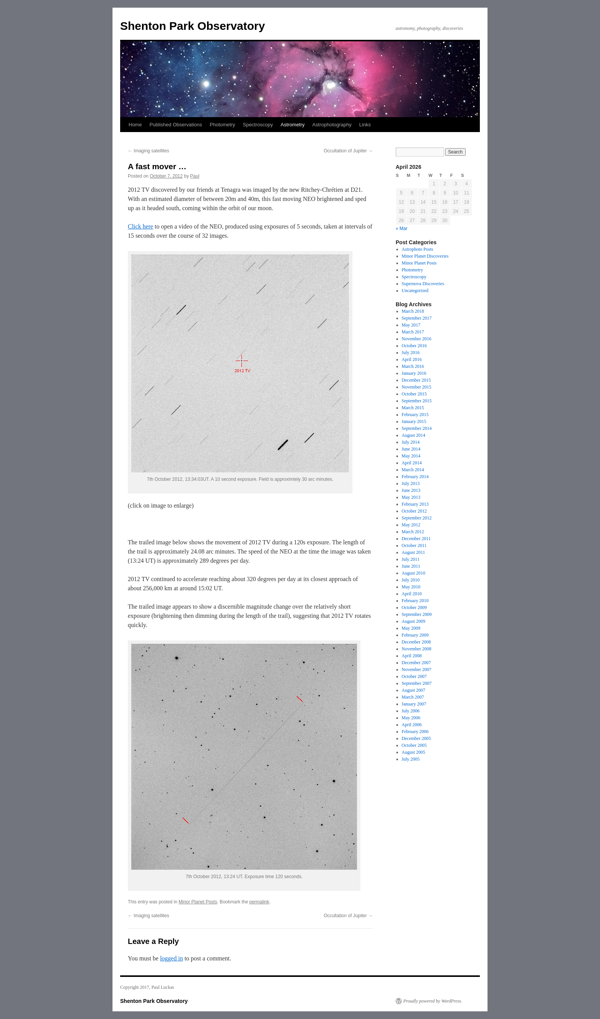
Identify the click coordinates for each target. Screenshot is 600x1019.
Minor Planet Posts (198, 902)
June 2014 (411, 449)
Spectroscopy (258, 124)
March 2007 (413, 697)
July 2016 (411, 352)
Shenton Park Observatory (192, 26)
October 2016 (414, 345)
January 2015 (414, 421)
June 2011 (411, 566)
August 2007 (414, 690)
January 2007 (414, 704)
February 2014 (415, 476)
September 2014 (417, 428)
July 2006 (411, 711)
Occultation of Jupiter (348, 151)
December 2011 (416, 538)
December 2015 (416, 380)
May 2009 (411, 628)
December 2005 (416, 738)
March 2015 (413, 407)
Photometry (222, 124)
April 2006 (412, 724)
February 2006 (415, 731)
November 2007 (417, 669)
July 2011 (411, 559)
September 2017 (417, 318)
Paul (194, 176)
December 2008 (416, 642)
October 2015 (414, 394)
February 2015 (415, 414)
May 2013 (411, 497)
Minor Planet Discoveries (425, 256)
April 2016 (412, 359)
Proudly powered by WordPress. (432, 1001)
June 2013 (411, 490)
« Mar (402, 228)
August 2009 (414, 621)
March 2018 (413, 311)
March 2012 (413, 531)
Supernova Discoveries (423, 283)
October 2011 (414, 545)
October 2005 (414, 745)
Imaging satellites (148, 151)
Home (135, 124)
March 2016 (413, 366)
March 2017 (413, 332)
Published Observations (176, 124)
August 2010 (414, 573)
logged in (171, 958)
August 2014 (414, 435)
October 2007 (414, 676)
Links (365, 124)
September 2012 (417, 518)
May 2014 (411, 456)
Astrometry (292, 124)
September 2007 (417, 683)
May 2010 (411, 587)
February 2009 (415, 635)
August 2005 (414, 752)
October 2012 (414, 511)
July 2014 (411, 442)
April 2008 (412, 655)
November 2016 (417, 338)
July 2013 (411, 483)
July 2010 (411, 580)
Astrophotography (332, 124)
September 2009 (417, 614)
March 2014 (413, 469)
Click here (140, 226)
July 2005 (411, 759)
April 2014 (412, 462)
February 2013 (415, 504)
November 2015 (417, 387)
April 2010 (412, 593)
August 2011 (413, 552)
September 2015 (417, 400)
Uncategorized (415, 290)
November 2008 (417, 649)
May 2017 (411, 325)
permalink (259, 902)
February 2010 (415, 600)
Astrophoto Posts (417, 249)
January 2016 (414, 373)
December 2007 (416, 662)
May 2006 (411, 717)
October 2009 (414, 607)
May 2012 (411, 524)
